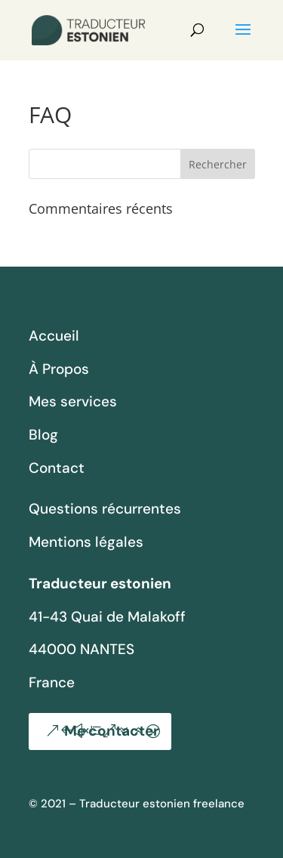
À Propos (59, 369)
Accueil (54, 335)
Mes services (73, 401)
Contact (57, 467)
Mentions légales (86, 541)
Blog (43, 434)
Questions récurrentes (105, 508)
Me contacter (111, 730)
